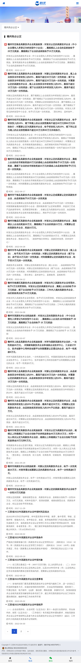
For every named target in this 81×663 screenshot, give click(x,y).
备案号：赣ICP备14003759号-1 (49, 645)
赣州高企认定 (11, 27)
